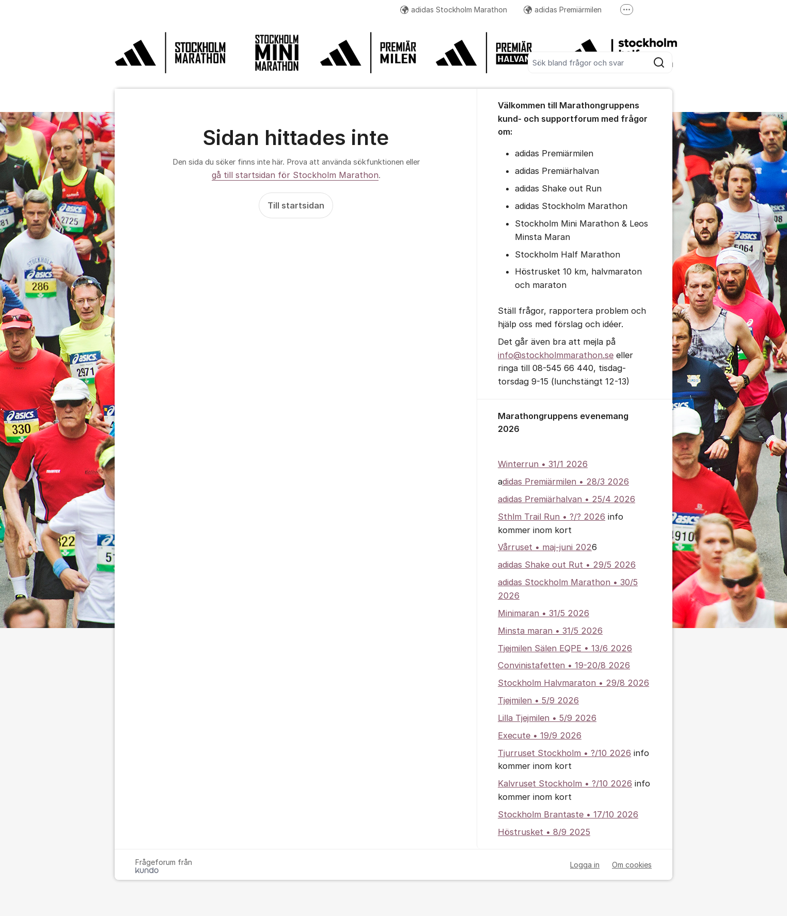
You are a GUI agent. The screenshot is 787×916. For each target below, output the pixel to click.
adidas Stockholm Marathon (453, 9)
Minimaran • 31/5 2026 (543, 613)
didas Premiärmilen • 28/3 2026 (565, 481)
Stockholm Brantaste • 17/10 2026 (568, 814)
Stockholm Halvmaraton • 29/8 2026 (573, 683)
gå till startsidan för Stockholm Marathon (295, 175)
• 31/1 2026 (563, 464)
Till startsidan (295, 205)
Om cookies (632, 864)
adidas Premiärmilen (563, 9)
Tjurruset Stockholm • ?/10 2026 (564, 753)
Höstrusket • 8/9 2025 (544, 832)
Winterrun (518, 464)
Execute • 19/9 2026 (539, 735)
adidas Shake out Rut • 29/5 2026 (567, 564)
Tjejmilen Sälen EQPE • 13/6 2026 (565, 648)
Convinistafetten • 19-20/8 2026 (564, 665)
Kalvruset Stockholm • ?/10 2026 (565, 783)
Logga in (585, 864)
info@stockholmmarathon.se (555, 355)
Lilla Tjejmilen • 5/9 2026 (547, 718)
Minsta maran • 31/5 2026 (550, 630)
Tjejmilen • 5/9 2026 (538, 700)
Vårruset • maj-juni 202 (545, 547)
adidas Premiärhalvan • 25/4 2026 (566, 499)
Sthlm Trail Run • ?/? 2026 (551, 516)
